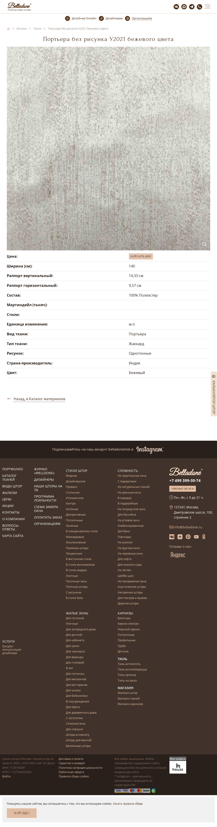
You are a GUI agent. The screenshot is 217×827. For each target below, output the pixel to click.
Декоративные (76, 515)
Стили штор (76, 470)
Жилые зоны (77, 613)
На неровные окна (130, 553)
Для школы (73, 690)
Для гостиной (75, 618)
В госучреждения (77, 701)
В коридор (124, 498)
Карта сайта (12, 536)
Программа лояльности (45, 498)
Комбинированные (131, 526)
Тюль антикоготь (129, 664)
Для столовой (75, 662)
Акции (8, 506)
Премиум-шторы (77, 548)
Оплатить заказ (48, 517)
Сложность (128, 470)
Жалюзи (9, 493)
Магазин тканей (129, 698)
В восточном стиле (78, 559)
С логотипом (74, 718)
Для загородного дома (81, 629)
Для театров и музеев (132, 598)
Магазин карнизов (130, 704)
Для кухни (72, 646)
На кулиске (125, 542)
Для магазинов (76, 679)
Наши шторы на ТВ (48, 488)
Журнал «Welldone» (44, 471)
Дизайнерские (75, 481)
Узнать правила (123, 804)
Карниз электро (128, 624)
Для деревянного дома (81, 713)
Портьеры (124, 537)
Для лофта (125, 559)
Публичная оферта (71, 772)
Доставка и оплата (71, 759)
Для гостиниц (75, 674)
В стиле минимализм (80, 565)
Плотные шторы (77, 587)
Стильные (73, 492)
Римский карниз (129, 629)
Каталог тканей (9, 478)
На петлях (124, 570)
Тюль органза (127, 675)
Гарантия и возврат (72, 763)
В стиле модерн (76, 570)
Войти (6, 776)
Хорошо (22, 813)
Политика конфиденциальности (80, 768)
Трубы (122, 646)
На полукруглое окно (131, 509)
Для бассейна (127, 515)
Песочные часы (76, 581)
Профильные (126, 640)
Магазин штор (127, 693)
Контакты (11, 512)
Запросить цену (140, 256)
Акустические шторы (132, 587)
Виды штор (12, 486)
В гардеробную (128, 503)
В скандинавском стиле (82, 531)
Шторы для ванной (79, 740)
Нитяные (72, 509)
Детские (123, 651)
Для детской (74, 635)
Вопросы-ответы (10, 528)
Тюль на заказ (127, 680)
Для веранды (74, 657)
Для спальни (74, 729)
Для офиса (73, 707)
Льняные (72, 526)
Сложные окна (75, 723)
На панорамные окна (132, 581)
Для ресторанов (76, 685)
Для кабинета (75, 640)
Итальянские (75, 498)
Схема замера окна (46, 509)
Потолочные (74, 520)
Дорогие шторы (128, 603)
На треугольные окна (132, 476)
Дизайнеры (44, 480)
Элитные (72, 576)
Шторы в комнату (77, 735)
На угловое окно (129, 520)
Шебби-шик (126, 576)
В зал (69, 668)
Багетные (124, 618)
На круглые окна (129, 548)
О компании (13, 519)
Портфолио (12, 469)
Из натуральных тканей (134, 487)
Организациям (47, 524)
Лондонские (74, 553)
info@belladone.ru (188, 527)
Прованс (71, 487)
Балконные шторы (78, 746)
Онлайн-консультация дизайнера (11, 650)
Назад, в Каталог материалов (39, 398)
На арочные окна (129, 492)
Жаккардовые (75, 537)
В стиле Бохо (74, 598)
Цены (6, 499)
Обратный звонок (182, 488)
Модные (71, 476)
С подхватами (127, 481)
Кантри (71, 503)
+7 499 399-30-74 (185, 480)
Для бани (124, 531)
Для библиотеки (77, 696)
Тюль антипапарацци (132, 669)
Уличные (72, 624)
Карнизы (125, 613)
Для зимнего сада (130, 565)
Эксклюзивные (76, 542)
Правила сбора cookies (74, 776)
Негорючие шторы (130, 592)
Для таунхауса (75, 651)
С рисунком (73, 592)
